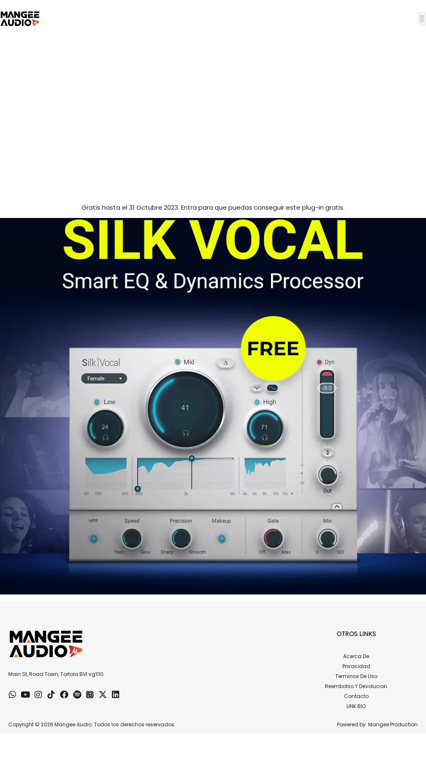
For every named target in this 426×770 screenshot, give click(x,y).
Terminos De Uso (356, 676)
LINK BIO (356, 706)
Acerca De (356, 656)
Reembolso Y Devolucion (356, 686)
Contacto (356, 696)
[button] (422, 19)
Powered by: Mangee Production (377, 724)
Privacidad (356, 666)
